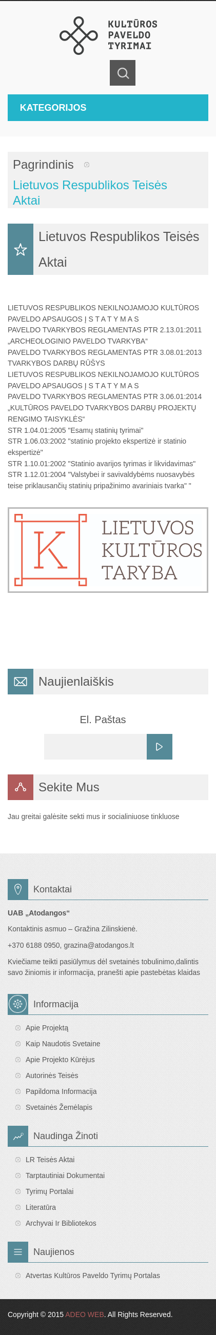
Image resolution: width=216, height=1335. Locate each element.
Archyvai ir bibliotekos (61, 1223)
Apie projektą (47, 1028)
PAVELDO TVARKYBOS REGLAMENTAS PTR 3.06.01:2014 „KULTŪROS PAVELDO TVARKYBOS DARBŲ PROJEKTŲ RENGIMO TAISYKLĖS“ (105, 407)
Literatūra (41, 1207)
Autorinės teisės (52, 1075)
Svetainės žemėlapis (59, 1107)
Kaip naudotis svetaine (63, 1044)
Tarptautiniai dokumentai (65, 1175)
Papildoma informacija (61, 1091)
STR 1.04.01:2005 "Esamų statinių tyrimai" (75, 430)
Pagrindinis (43, 164)
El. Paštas (103, 719)
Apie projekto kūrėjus (60, 1059)
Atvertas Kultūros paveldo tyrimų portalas (93, 1275)
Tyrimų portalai (49, 1191)
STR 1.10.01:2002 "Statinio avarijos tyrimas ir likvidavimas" (101, 464)
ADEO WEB (84, 1314)
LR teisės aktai (50, 1159)
